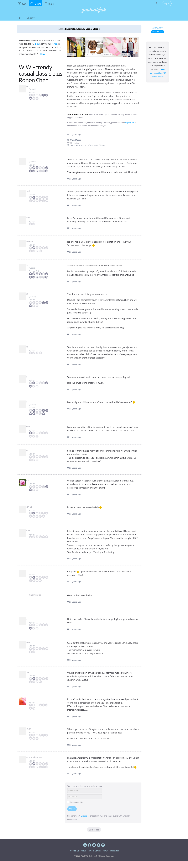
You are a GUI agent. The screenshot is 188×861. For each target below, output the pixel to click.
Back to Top (94, 830)
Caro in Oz (34, 507)
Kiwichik (33, 426)
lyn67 (31, 619)
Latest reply (75, 145)
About (83, 851)
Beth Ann (33, 729)
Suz (31, 159)
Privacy (105, 851)
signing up (129, 123)
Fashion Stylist (35, 271)
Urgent (31, 18)
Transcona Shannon (39, 757)
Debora (32, 672)
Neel (31, 571)
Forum (54, 44)
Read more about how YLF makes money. (157, 73)
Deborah (33, 191)
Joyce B (33, 642)
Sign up (84, 816)
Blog (37, 44)
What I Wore (157, 32)
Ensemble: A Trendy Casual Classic (82, 28)
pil (30, 699)
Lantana (33, 530)
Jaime (32, 86)
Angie (32, 265)
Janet (32, 402)
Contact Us (74, 851)
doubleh (33, 217)
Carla (31, 377)
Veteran (32, 92)
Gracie (32, 347)
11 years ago (74, 134)
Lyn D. (32, 450)
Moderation (114, 851)
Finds (43, 54)
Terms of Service (94, 851)
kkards (32, 480)
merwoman (34, 241)
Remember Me (75, 802)
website (33, 89)
